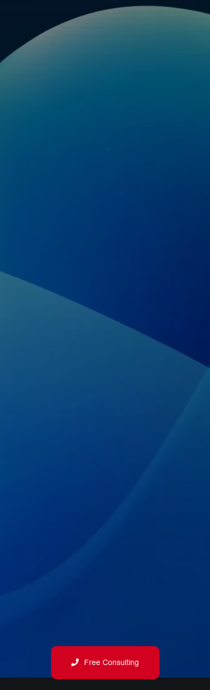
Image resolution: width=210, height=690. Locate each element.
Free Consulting (105, 662)
